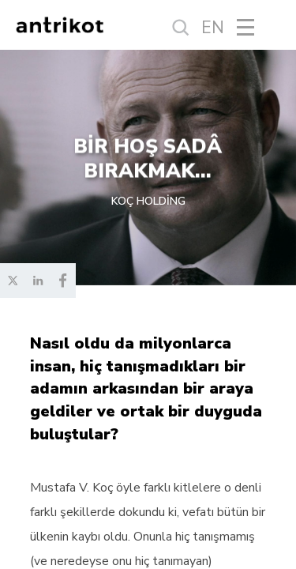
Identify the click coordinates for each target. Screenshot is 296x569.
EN (212, 28)
